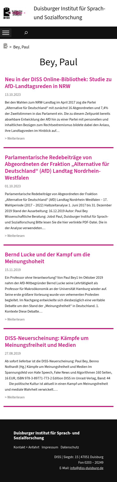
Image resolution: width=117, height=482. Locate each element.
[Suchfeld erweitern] (26, 33)
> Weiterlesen (15, 138)
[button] (113, 4)
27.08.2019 (13, 353)
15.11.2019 (13, 269)
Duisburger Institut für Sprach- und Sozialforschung (47, 435)
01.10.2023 (13, 186)
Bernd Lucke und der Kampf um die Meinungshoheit (47, 258)
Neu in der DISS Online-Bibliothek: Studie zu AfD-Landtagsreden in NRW (58, 83)
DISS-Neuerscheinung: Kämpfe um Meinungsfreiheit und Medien (47, 342)
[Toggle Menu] (5, 33)
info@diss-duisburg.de (87, 468)
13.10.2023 (13, 94)
